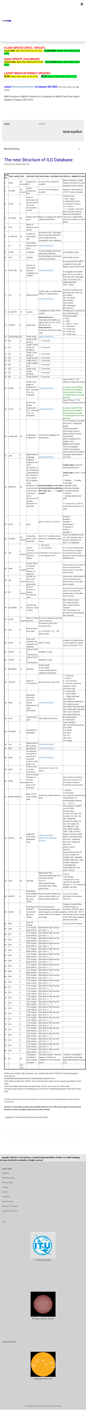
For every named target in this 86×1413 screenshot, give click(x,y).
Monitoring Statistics (23, 86)
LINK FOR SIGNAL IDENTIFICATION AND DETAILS (47, 838)
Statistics (6, 1173)
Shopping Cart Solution (34, 1406)
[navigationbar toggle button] (82, 4)
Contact (5, 1187)
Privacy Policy (7, 1182)
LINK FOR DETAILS (46, 246)
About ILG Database (10, 1206)
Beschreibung (11, 148)
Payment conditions (10, 1211)
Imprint (5, 1192)
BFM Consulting (8, 1178)
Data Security (7, 1201)
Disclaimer (6, 1197)
